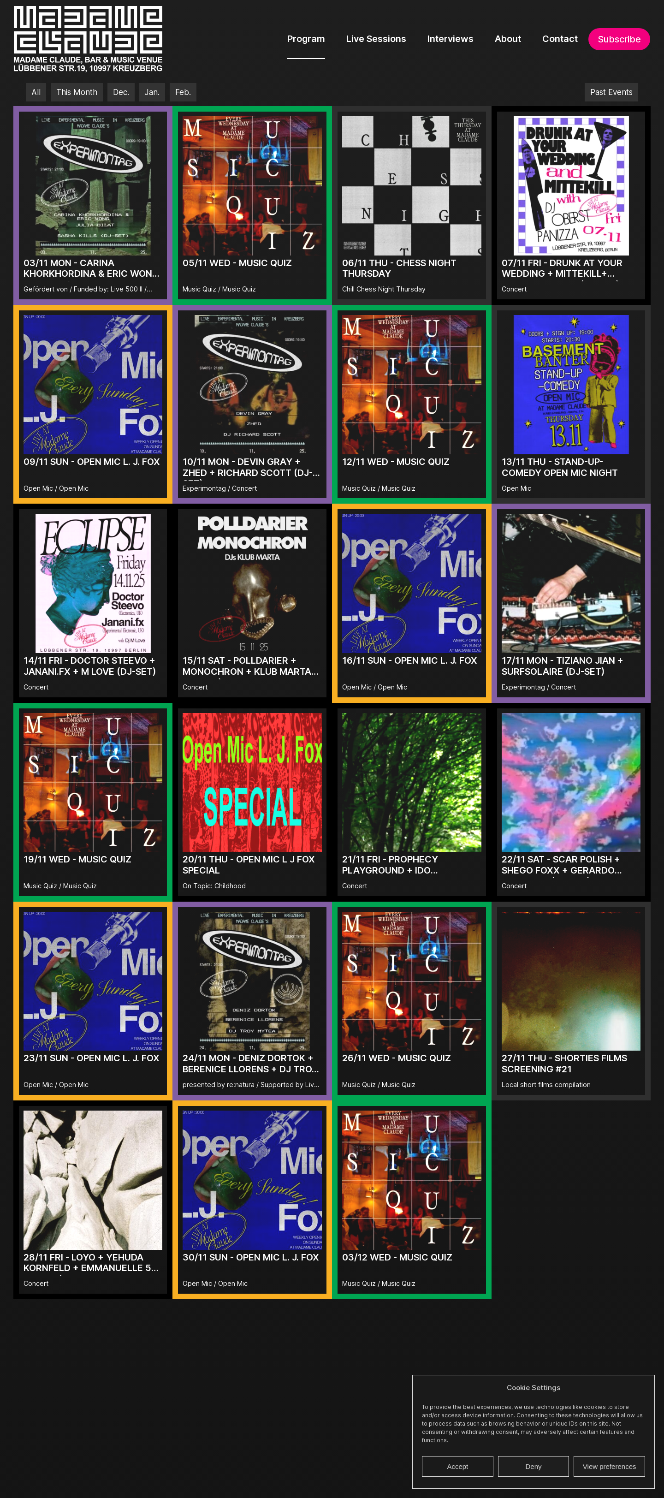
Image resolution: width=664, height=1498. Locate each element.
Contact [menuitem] (560, 38)
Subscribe (619, 39)
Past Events (611, 92)
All (36, 92)
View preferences (609, 1466)
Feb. (183, 92)
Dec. (121, 92)
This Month (76, 92)
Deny (533, 1466)
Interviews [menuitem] (450, 38)
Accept (457, 1466)
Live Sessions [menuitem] (376, 38)
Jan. (152, 92)
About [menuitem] (508, 38)
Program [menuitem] (306, 38)
